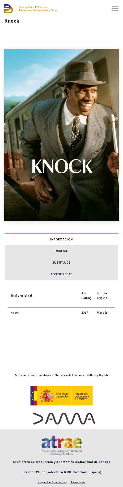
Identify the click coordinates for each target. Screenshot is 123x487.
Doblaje (61, 251)
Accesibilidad (61, 274)
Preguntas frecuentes (52, 482)
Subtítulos (61, 263)
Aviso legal (78, 482)
